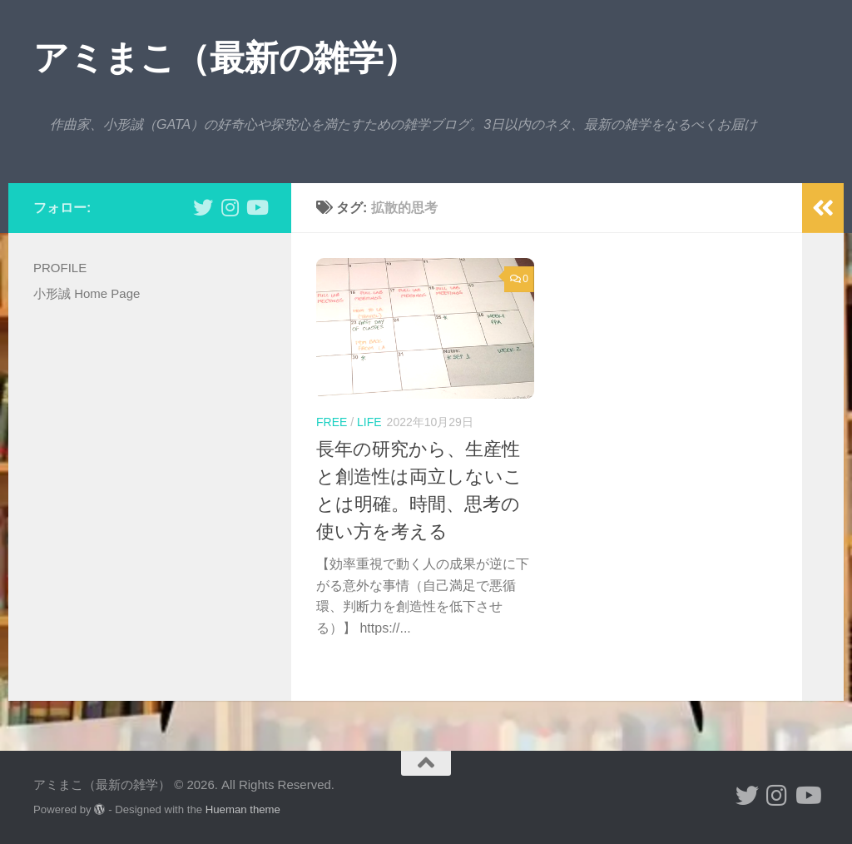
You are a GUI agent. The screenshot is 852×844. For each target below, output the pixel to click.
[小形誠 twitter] (203, 207)
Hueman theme (243, 809)
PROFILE (60, 268)
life (369, 422)
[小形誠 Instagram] (230, 207)
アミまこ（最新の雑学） (225, 57)
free (331, 422)
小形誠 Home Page (86, 293)
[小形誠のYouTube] (256, 207)
